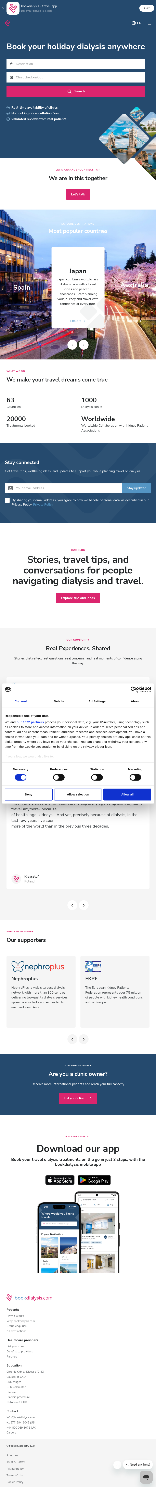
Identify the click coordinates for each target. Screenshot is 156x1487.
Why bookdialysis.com (20, 1321)
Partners (11, 1357)
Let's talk (78, 194)
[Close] (3, 8)
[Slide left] (72, 345)
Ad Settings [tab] (97, 701)
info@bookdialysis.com (21, 1417)
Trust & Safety (15, 1462)
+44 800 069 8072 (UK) (21, 1428)
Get (147, 8)
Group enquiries (16, 1326)
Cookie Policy (14, 1482)
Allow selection (78, 794)
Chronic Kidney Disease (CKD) (25, 1372)
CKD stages (13, 1382)
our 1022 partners (30, 722)
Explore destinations (78, 223)
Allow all (127, 794)
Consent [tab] (21, 701)
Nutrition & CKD (16, 1402)
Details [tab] (59, 701)
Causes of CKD (16, 1377)
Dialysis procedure (18, 1397)
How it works (15, 1316)
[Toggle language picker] (136, 22)
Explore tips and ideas (78, 598)
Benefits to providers (19, 1351)
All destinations (16, 1331)
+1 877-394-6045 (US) (21, 1423)
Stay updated (136, 488)
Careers (11, 1433)
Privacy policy (15, 1469)
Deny (28, 794)
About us (12, 1455)
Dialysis (11, 1392)
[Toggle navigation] (149, 22)
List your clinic (78, 1098)
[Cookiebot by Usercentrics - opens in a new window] (133, 689)
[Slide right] (84, 345)
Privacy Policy (43, 504)
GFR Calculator (16, 1387)
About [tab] (135, 701)
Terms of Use (14, 1475)
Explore (78, 321)
